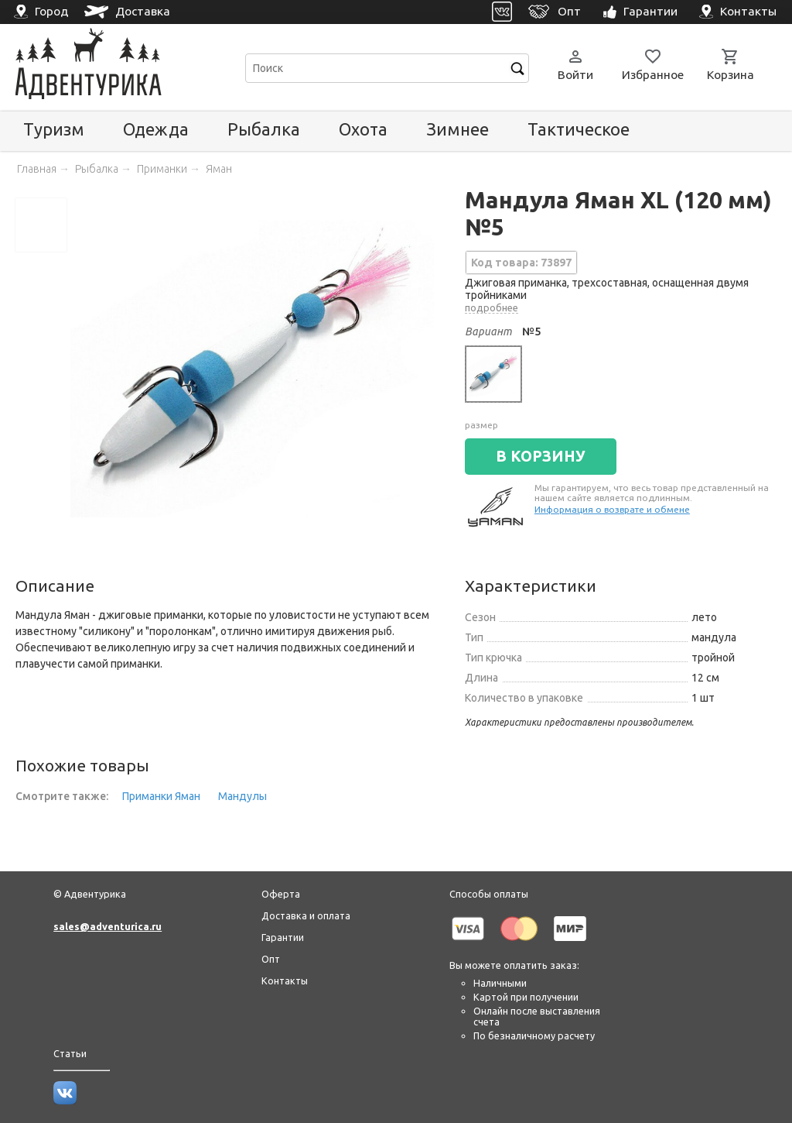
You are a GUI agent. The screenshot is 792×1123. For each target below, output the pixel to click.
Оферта (280, 893)
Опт (270, 958)
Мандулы (242, 796)
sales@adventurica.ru (107, 926)
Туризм (53, 129)
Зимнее (457, 129)
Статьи (70, 1053)
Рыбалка (263, 129)
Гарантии (282, 937)
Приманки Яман (161, 796)
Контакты (284, 980)
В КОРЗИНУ (540, 456)
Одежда (156, 129)
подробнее (491, 307)
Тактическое (578, 129)
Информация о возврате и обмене (612, 509)
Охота (363, 129)
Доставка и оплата (305, 915)
